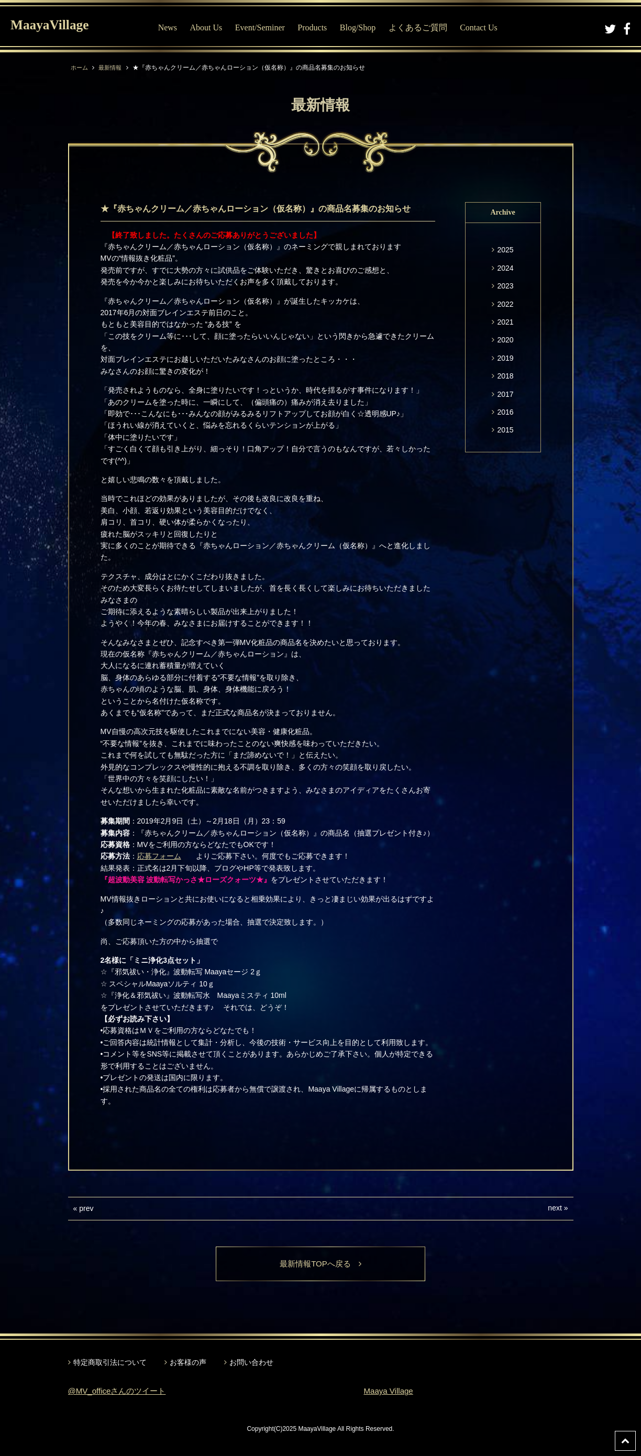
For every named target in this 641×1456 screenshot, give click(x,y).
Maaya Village (390, 1391)
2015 (505, 430)
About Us (213, 27)
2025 (505, 250)
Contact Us (486, 27)
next (554, 1208)
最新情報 (112, 67)
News (174, 27)
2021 (505, 322)
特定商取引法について (110, 1363)
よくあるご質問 (425, 27)
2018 (505, 376)
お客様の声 (188, 1363)
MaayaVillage (56, 26)
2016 (505, 412)
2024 (505, 268)
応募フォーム (159, 856)
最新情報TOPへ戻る (320, 1264)
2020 (505, 340)
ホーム (80, 67)
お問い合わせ (251, 1363)
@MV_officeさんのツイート (120, 1391)
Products (319, 27)
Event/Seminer (267, 27)
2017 (505, 394)
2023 (505, 286)
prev (86, 1208)
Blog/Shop (365, 27)
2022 (505, 304)
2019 (505, 358)
